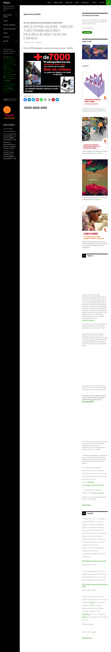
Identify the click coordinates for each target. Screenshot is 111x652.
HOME (49, 2)
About (95, 2)
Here (88, 247)
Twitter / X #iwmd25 (9, 25)
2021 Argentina (32, 23)
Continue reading (89, 320)
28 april (36, 107)
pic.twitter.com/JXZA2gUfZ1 (93, 485)
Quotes (90, 513)
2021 (25, 23)
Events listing (58, 2)
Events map (68, 2)
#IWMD (91, 482)
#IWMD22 (86, 614)
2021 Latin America (45, 23)
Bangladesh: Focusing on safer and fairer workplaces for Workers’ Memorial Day (94, 326)
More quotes (87, 638)
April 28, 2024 (97, 493)
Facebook (6, 37)
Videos (90, 256)
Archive (101, 2)
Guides (5, 33)
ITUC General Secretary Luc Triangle (94, 561)
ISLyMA (44, 107)
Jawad (39, 42)
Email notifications (9, 29)
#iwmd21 (28, 107)
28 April (6, 2)
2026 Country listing (7, 15)
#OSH (84, 617)
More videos (87, 505)
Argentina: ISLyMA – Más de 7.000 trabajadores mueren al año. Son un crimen (48, 32)
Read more (103, 111)
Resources (84, 2)
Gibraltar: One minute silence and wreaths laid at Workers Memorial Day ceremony (94, 388)
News (77, 2)
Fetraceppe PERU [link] (88, 401)
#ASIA (92, 602)
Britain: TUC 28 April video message (94, 497)
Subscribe (87, 32)
